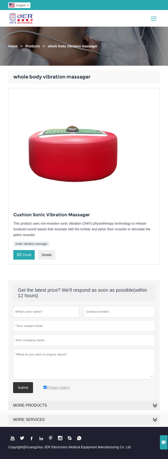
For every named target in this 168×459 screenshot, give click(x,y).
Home (13, 46)
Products (32, 46)
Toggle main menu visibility (154, 17)
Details (47, 255)
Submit (23, 388)
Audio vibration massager (31, 244)
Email (24, 254)
